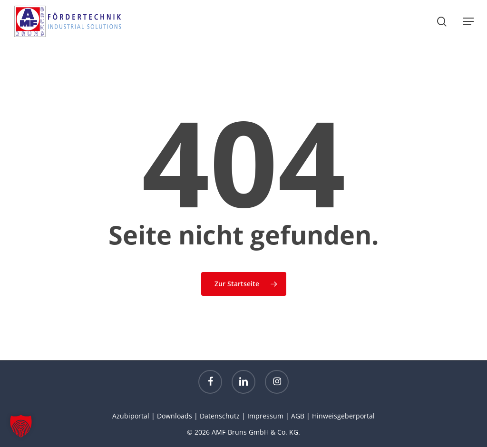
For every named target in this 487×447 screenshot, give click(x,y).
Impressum (265, 415)
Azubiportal (130, 415)
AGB (297, 415)
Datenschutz (220, 415)
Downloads (174, 415)
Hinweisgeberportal (343, 415)
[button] (468, 21)
